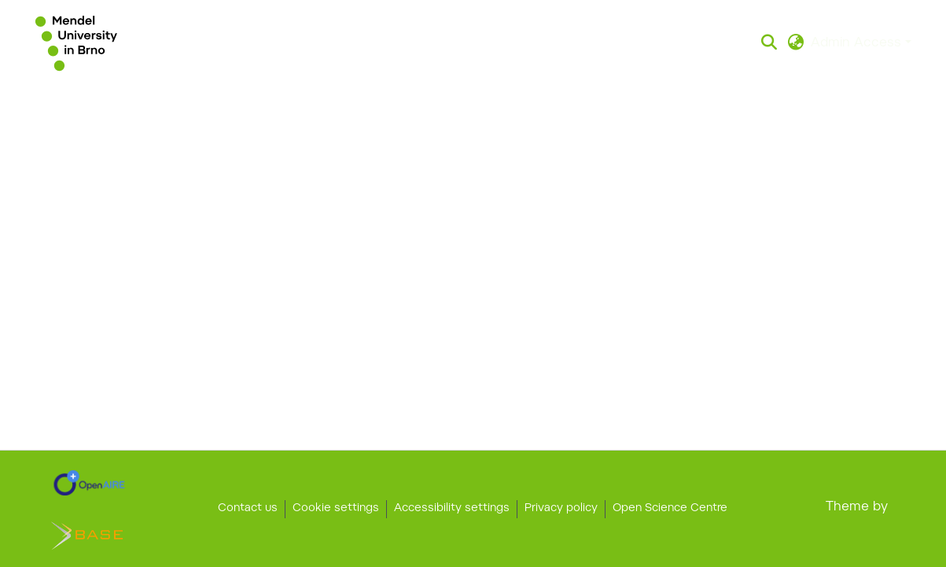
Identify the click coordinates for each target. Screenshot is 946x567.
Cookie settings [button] (336, 508)
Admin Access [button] (858, 43)
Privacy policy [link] (561, 508)
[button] (77, 43)
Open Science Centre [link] (670, 508)
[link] (89, 483)
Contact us (248, 508)
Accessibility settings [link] (452, 508)
